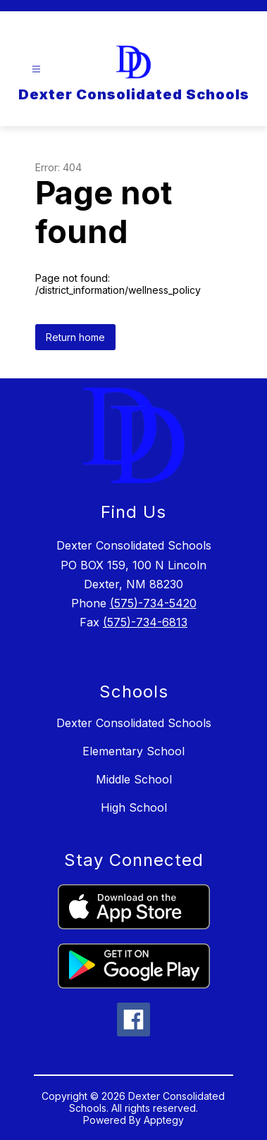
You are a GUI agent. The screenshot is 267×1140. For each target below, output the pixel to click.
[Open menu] (36, 69)
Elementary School (133, 751)
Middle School (134, 779)
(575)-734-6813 (145, 622)
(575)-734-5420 (153, 603)
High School (134, 807)
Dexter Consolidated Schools (133, 723)
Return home (75, 337)
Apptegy (164, 1120)
